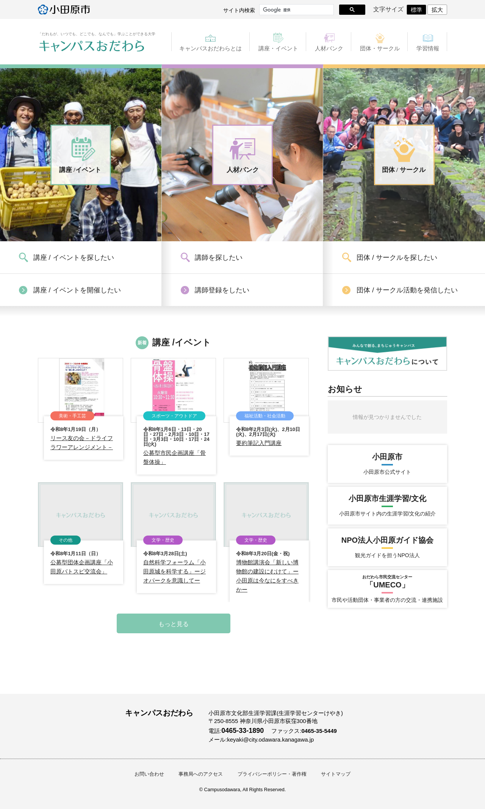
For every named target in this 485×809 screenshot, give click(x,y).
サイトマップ (335, 774)
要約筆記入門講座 (259, 443)
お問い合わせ (149, 774)
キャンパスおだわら (92, 46)
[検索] (296, 9)
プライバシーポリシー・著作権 (272, 774)
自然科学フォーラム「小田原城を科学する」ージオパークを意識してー (174, 571)
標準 (416, 9)
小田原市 (64, 9)
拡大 (437, 9)
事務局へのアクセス (200, 774)
